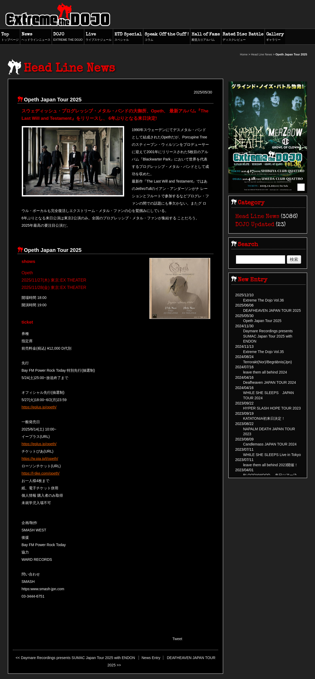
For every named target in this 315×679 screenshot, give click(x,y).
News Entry (150, 658)
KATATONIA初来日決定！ (264, 418)
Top (10, 37)
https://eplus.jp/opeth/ (39, 407)
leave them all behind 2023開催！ (270, 465)
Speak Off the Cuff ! (167, 37)
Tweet (177, 639)
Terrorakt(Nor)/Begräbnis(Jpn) (267, 362)
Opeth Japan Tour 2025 (262, 321)
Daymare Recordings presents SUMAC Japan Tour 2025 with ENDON (78, 658)
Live (99, 37)
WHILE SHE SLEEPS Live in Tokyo (272, 455)
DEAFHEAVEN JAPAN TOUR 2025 (272, 310)
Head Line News (261, 54)
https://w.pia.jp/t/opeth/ (40, 459)
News (36, 37)
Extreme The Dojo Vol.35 (263, 352)
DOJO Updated (254, 225)
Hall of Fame (206, 37)
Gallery (275, 37)
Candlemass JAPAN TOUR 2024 (270, 444)
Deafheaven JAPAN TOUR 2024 (269, 382)
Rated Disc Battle (243, 37)
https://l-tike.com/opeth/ (41, 473)
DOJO (68, 37)
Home (244, 54)
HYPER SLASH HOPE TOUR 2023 (272, 408)
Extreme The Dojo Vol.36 (263, 300)
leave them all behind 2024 (265, 372)
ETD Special (128, 37)
